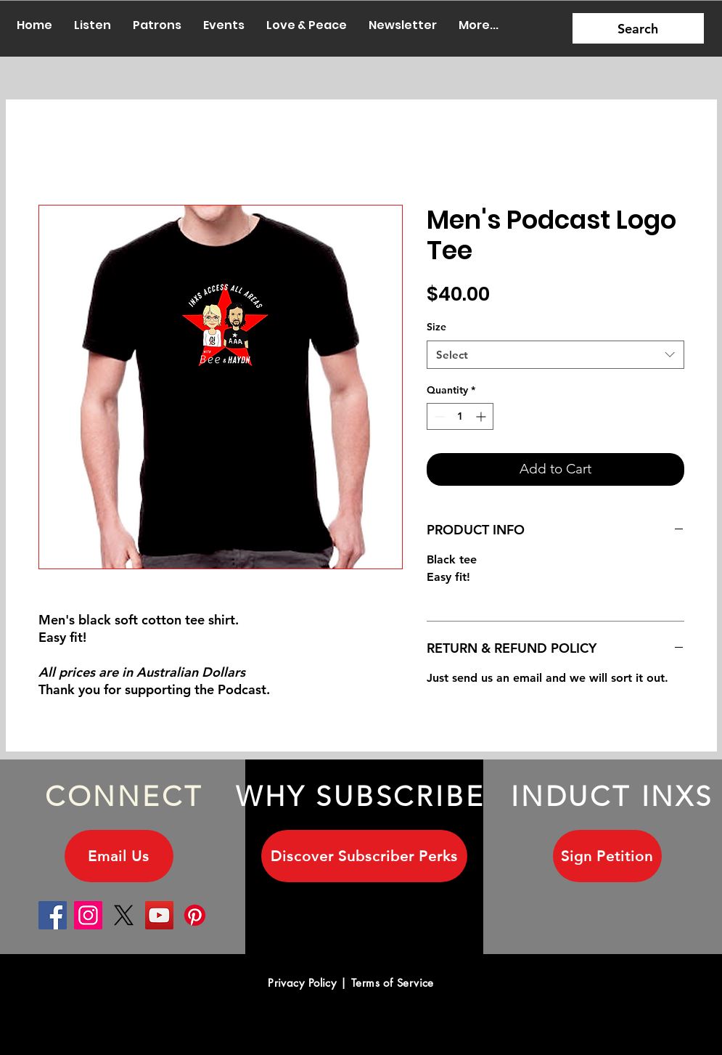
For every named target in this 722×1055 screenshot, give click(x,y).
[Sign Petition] (607, 856)
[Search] (638, 28)
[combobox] (555, 355)
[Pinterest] (195, 915)
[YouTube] (159, 915)
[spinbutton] (460, 416)
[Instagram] (88, 915)
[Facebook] (52, 915)
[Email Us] (119, 856)
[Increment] (482, 416)
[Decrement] (438, 416)
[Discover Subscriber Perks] (364, 856)
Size (436, 326)
